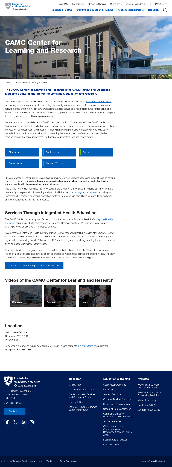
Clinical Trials (116, 4)
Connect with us (54, 163)
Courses (87, 152)
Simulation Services (97, 4)
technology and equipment (84, 192)
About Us (63, 4)
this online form (85, 346)
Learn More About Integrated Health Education (34, 266)
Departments (15, 163)
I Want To (159, 4)
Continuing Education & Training (95, 10)
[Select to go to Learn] (95, 296)
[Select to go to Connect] (60, 296)
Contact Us (15, 411)
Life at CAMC (78, 4)
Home (7, 83)
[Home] (17, 7)
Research (153, 10)
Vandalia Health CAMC (136, 4)
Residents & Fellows (61, 10)
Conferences (52, 152)
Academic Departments (131, 10)
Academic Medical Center (99, 102)
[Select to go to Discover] (26, 296)
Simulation (14, 152)
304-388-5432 (13, 403)
